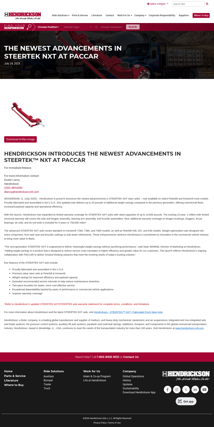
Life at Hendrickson (94, 380)
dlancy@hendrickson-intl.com (21, 191)
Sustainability (131, 388)
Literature (11, 380)
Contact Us (131, 357)
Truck (47, 388)
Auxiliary (49, 376)
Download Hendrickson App (139, 392)
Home (8, 371)
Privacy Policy (99, 422)
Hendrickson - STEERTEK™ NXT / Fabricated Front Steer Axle (128, 312)
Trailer (47, 384)
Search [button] (133, 27)
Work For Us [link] (123, 15)
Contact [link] (110, 15)
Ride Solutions (54, 371)
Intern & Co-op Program (97, 376)
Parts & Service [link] (80, 15)
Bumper (48, 380)
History (127, 380)
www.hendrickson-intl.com (189, 328)
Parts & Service (15, 376)
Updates (127, 384)
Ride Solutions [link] (60, 15)
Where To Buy (201, 15)
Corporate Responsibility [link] (162, 15)
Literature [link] (96, 15)
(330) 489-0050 (13, 187)
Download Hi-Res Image (20, 139)
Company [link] (139, 15)
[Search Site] (188, 4)
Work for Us (91, 371)
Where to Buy (14, 385)
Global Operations (133, 376)
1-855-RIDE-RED (108, 357)
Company (129, 371)
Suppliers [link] (184, 15)
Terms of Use (114, 422)
